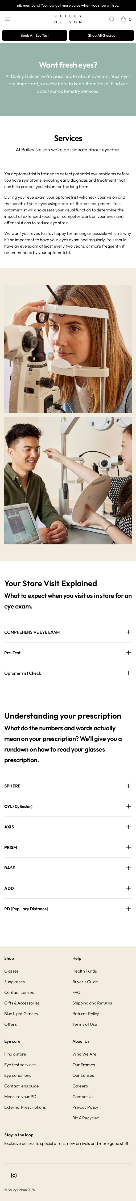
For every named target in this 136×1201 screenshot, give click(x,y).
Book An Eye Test (34, 35)
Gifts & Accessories (22, 1003)
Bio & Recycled (85, 1117)
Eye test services (20, 1064)
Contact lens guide (21, 1086)
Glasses (11, 971)
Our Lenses (83, 1075)
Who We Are (84, 1054)
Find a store (15, 1054)
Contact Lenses (19, 992)
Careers (80, 1086)
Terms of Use (84, 1024)
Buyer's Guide (85, 981)
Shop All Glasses (101, 35)
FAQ (76, 992)
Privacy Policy (85, 1107)
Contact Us (82, 1096)
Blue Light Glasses (21, 1013)
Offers (10, 1024)
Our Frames (83, 1064)
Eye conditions (17, 1075)
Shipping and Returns (92, 1003)
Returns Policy (85, 1013)
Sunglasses (14, 981)
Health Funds (84, 971)
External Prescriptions (25, 1107)
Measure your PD (20, 1096)
